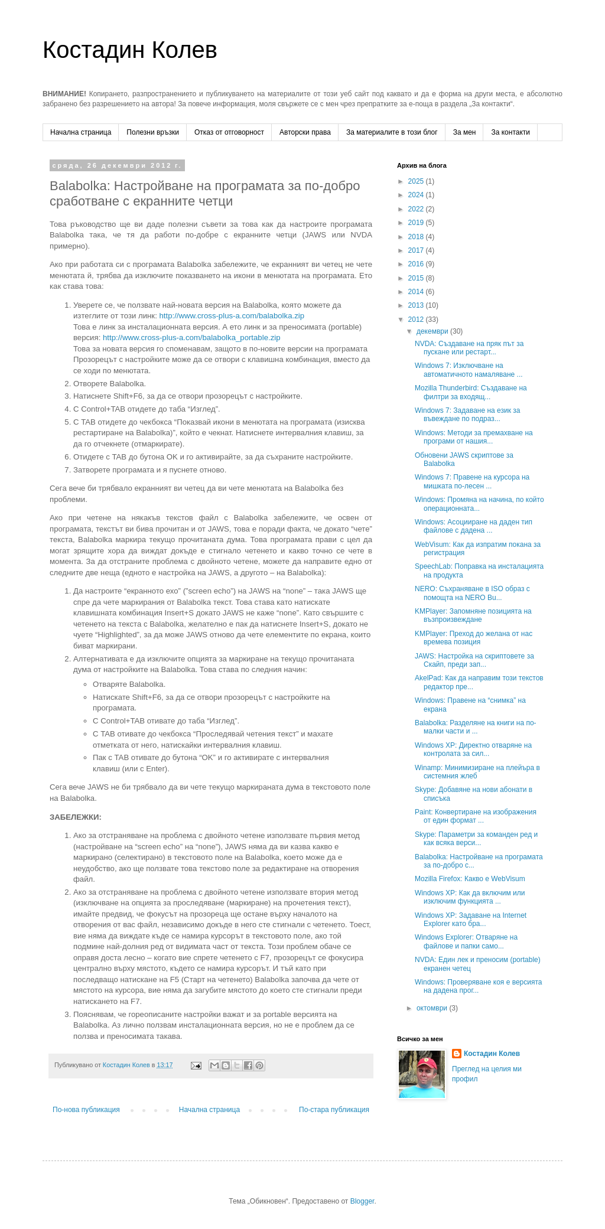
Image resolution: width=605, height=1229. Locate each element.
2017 (417, 250)
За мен (464, 132)
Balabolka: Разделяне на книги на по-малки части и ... (475, 727)
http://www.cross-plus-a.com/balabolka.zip (231, 315)
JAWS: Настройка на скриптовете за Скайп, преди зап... (474, 660)
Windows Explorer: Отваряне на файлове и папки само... (466, 941)
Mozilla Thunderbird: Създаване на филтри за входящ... (471, 392)
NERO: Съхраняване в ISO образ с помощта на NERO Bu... (472, 593)
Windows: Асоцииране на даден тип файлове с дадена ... (473, 526)
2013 (417, 305)
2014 (417, 292)
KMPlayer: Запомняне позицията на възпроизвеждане (473, 615)
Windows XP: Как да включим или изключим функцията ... (470, 897)
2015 (417, 278)
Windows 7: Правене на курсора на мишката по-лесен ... (472, 481)
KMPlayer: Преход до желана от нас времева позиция (473, 638)
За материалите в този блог (392, 132)
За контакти (510, 132)
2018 (417, 237)
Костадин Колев (130, 50)
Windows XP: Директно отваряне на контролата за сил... (473, 749)
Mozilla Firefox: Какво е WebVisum (470, 879)
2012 (417, 319)
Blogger (362, 1201)
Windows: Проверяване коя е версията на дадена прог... (478, 986)
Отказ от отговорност (229, 132)
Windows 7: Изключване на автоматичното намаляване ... (469, 369)
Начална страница (80, 132)
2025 (417, 181)
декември (433, 331)
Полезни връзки (152, 132)
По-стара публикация (334, 1110)
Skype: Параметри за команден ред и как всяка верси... (476, 838)
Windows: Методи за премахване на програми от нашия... (474, 437)
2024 (417, 195)
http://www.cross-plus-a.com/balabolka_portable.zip (192, 337)
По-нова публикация (86, 1110)
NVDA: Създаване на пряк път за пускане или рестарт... (469, 348)
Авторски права (305, 132)
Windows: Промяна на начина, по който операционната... (479, 503)
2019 (417, 223)
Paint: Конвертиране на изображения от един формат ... (475, 816)
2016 (417, 264)
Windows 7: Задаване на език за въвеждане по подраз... (468, 414)
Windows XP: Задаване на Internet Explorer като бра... (470, 919)
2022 (417, 209)
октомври (433, 1008)
